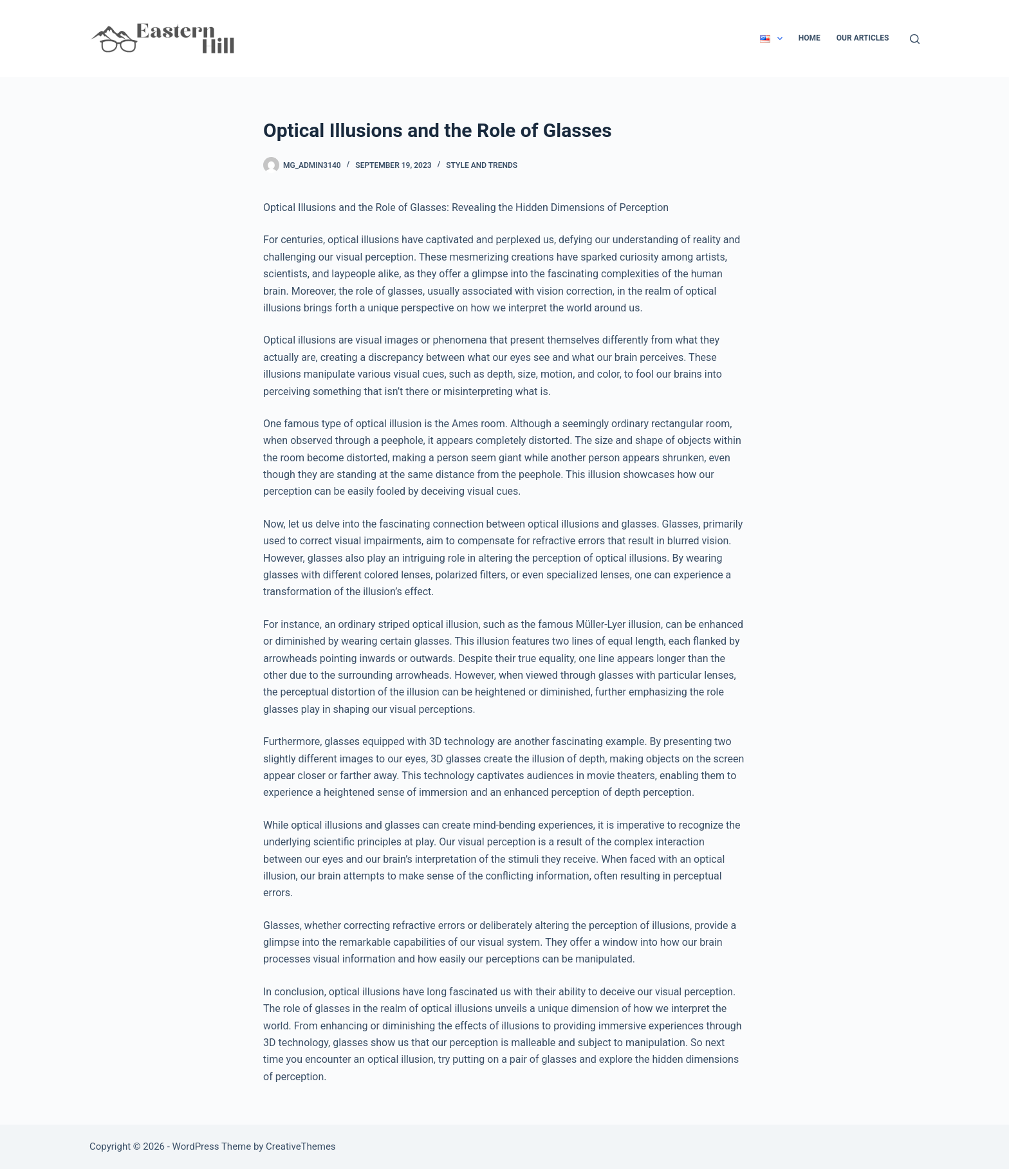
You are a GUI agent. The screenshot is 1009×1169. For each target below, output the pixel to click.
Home (809, 37)
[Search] (915, 39)
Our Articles (863, 37)
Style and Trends (481, 165)
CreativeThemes (301, 1146)
